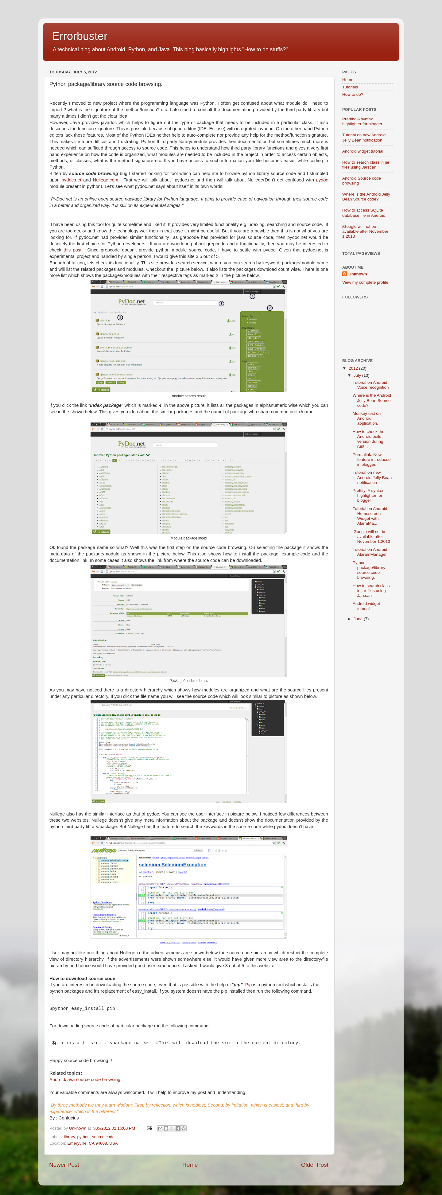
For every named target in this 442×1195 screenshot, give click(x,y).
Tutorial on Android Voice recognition (371, 385)
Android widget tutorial (362, 151)
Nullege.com (105, 179)
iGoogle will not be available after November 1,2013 (365, 231)
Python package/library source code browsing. (369, 570)
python (83, 1137)
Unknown (78, 1128)
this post (72, 249)
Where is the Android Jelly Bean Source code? (366, 196)
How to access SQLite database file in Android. (364, 212)
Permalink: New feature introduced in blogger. (372, 459)
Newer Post (64, 1165)
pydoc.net (71, 179)
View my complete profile (365, 282)
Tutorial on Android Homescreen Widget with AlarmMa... (370, 516)
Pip (248, 984)
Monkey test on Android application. (367, 418)
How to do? (352, 94)
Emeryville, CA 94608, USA (93, 1143)
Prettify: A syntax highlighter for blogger (362, 121)
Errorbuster (79, 36)
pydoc (322, 179)
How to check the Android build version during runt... (369, 439)
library (69, 1137)
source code (103, 1137)
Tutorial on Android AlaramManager (370, 552)
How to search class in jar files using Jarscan (366, 164)
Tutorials (350, 87)
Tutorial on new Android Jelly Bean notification (364, 137)
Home (190, 1165)
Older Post (314, 1165)
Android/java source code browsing (84, 1079)
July (358, 375)
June (359, 619)
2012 (354, 368)
